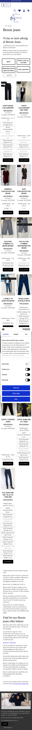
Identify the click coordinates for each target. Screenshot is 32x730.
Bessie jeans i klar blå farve (24, 300)
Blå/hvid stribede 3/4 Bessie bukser (7, 244)
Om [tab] (26, 334)
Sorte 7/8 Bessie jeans (8, 421)
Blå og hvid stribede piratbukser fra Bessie (24, 245)
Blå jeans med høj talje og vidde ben (8, 495)
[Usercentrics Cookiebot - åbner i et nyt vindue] (23, 329)
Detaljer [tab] (16, 334)
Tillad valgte (16, 393)
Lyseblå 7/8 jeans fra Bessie (8, 300)
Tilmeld (5, 724)
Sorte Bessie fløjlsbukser (8, 107)
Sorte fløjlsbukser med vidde (24, 108)
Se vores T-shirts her (9, 642)
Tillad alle (16, 388)
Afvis (16, 399)
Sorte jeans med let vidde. (24, 421)
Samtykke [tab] (6, 334)
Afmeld (12, 724)
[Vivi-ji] (16, 18)
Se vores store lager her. (21, 683)
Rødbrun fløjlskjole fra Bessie (8, 191)
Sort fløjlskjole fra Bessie (24, 191)
